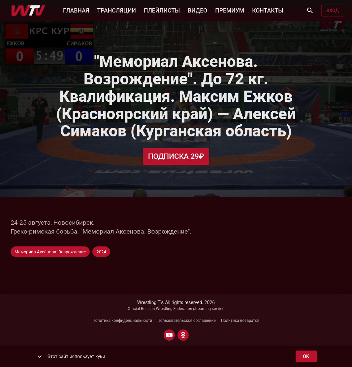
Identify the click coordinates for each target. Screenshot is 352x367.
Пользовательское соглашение (186, 320)
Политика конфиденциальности (122, 320)
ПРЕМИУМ (229, 10)
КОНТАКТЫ (267, 10)
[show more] (40, 356)
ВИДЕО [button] (197, 10)
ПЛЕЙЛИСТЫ (162, 10)
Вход (333, 10)
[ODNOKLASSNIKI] (183, 335)
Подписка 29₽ (176, 156)
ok (306, 357)
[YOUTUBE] (169, 335)
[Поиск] (310, 10)
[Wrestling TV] (28, 10)
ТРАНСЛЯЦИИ (116, 10)
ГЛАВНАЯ (76, 10)
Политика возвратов (240, 320)
